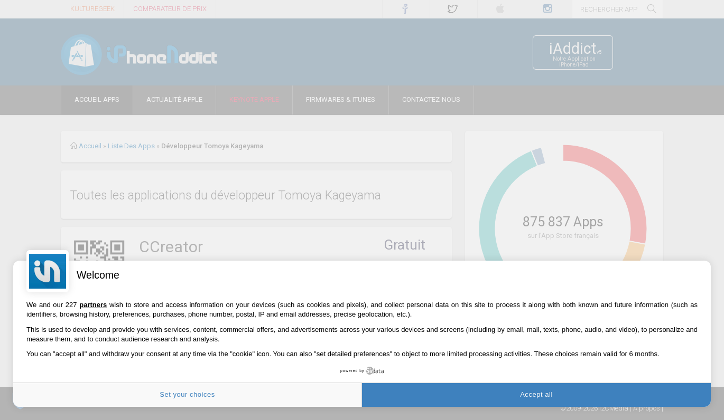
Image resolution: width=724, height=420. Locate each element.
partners (93, 305)
